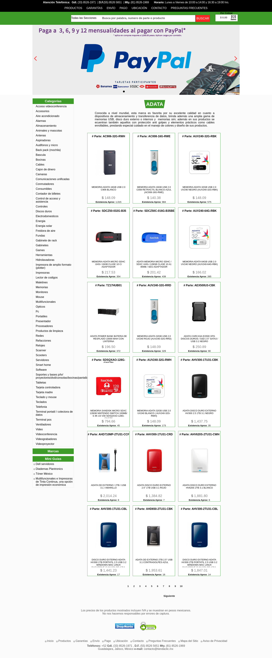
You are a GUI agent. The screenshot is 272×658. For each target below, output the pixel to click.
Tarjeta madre (44, 392)
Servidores (42, 360)
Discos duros (44, 211)
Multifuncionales (46, 301)
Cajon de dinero (45, 169)
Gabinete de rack (46, 240)
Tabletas (41, 382)
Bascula (41, 154)
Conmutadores (45, 183)
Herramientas (44, 255)
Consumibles (44, 188)
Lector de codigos (47, 277)
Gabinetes (42, 245)
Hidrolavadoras (45, 259)
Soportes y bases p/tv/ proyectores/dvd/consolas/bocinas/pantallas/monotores (54, 376)
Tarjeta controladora (48, 387)
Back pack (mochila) (48, 150)
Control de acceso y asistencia (48, 200)
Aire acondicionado (47, 116)
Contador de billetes (48, 193)
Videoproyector (45, 443)
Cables (40, 164)
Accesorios (42, 111)
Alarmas (41, 120)
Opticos (40, 306)
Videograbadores (46, 439)
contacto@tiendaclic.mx (158, 648)
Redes (40, 335)
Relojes (40, 345)
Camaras (41, 174)
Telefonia (41, 406)
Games (40, 250)
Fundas (40, 235)
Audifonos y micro (47, 145)
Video (39, 429)
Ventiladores (43, 424)
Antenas (41, 135)
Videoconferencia (46, 434)
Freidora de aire (45, 230)
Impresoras (43, 272)
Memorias (42, 287)
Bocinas (41, 159)
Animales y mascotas (49, 130)
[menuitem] (73, 8)
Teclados (41, 401)
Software (41, 369)
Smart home (43, 364)
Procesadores (44, 326)
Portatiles (41, 316)
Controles (42, 206)
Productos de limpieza (49, 330)
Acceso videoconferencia (51, 106)
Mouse (40, 296)
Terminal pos (44, 419)
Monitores (42, 292)
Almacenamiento (46, 125)
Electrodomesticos (47, 216)
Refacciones (43, 340)
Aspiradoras (43, 140)
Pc (37, 311)
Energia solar (44, 225)
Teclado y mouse (46, 397)
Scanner (41, 350)
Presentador (43, 321)
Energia (40, 221)
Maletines (42, 282)
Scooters (41, 355)
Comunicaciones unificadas (53, 179)
